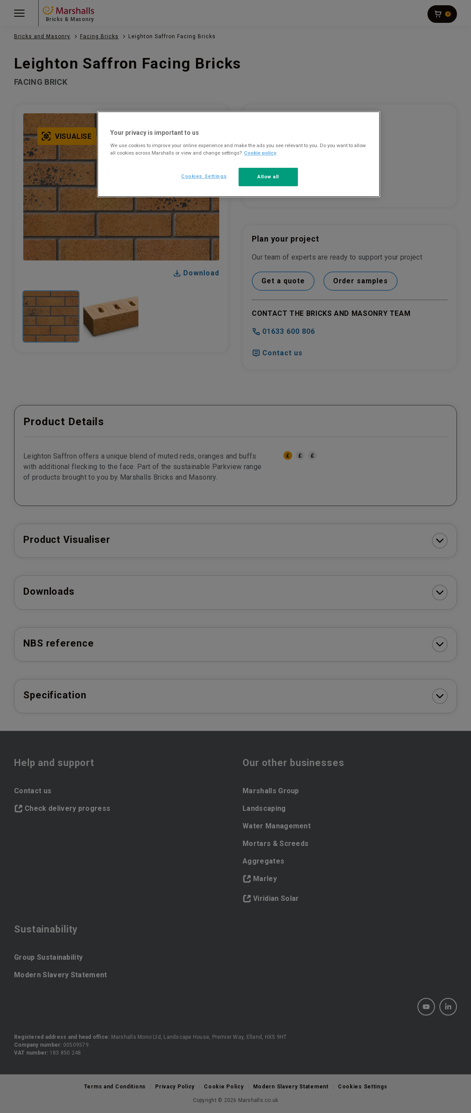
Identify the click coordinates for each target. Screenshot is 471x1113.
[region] (238, 154)
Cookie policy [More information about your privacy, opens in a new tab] (260, 153)
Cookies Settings (204, 176)
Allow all (268, 176)
